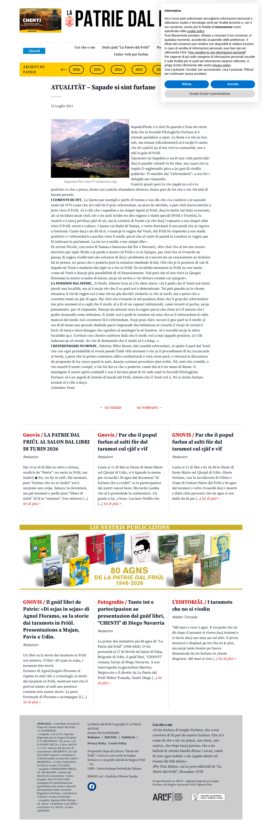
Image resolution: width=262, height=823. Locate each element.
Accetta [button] (232, 801)
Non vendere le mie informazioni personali (216, 770)
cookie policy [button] (195, 748)
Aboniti (34, 51)
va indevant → (150, 407)
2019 (222, 69)
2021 (180, 69)
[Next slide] (235, 69)
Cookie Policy (117, 743)
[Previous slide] (63, 69)
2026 (76, 69)
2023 (139, 69)
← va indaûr (111, 407)
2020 (201, 69)
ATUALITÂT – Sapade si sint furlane (103, 87)
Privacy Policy (96, 743)
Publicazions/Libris (172, 47)
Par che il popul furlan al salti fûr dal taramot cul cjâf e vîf (127, 442)
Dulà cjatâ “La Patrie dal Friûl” (126, 47)
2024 (118, 69)
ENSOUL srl (95, 776)
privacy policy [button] (222, 783)
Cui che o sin (85, 47)
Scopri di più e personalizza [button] (210, 811)
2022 (159, 69)
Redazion (93, 737)
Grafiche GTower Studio (121, 776)
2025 (97, 69)
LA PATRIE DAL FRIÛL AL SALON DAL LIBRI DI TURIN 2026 (56, 442)
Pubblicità (128, 737)
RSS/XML (110, 737)
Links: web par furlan (131, 54)
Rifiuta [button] (186, 801)
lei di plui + (31, 504)
